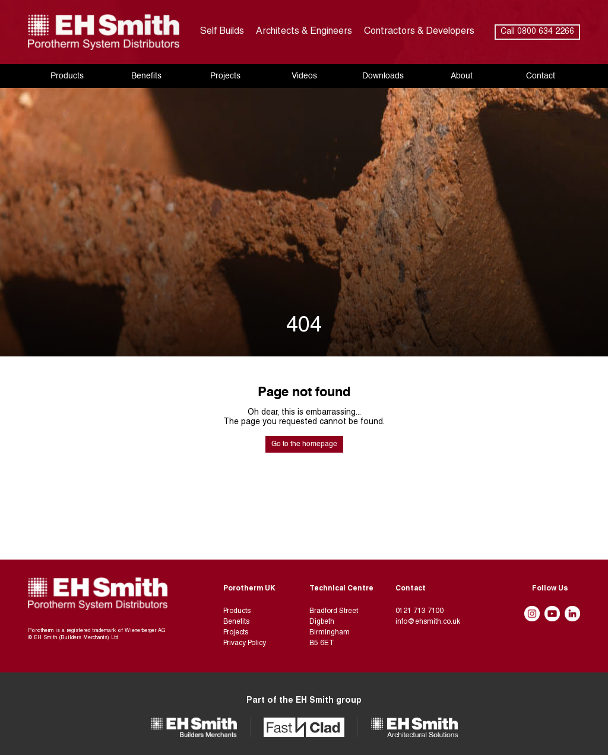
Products (67, 76)
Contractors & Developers (419, 32)
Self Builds (222, 32)
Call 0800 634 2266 (537, 32)
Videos (304, 76)
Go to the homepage (304, 444)
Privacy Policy (244, 643)
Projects (225, 76)
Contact (540, 76)
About (462, 76)
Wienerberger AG (145, 631)
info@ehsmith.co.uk (427, 622)
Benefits (146, 76)
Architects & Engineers (304, 32)
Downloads (383, 76)
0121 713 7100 (419, 611)
